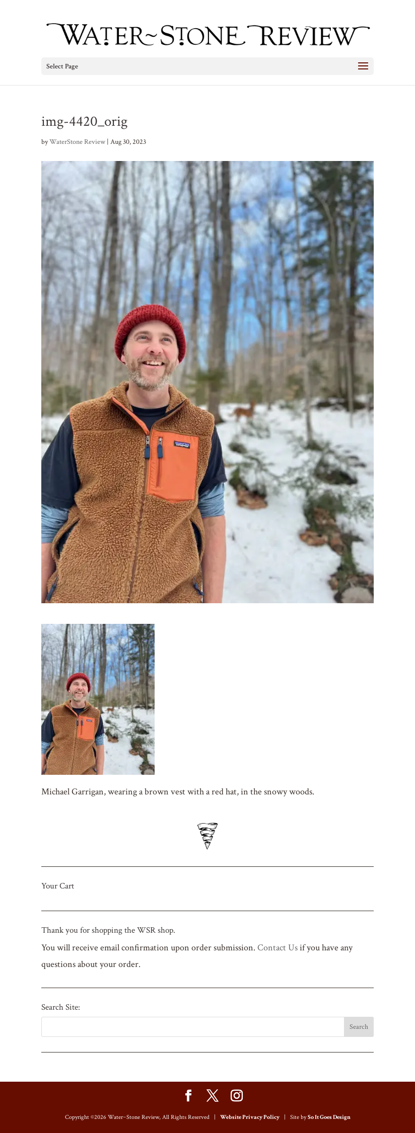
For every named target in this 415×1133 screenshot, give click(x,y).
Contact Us (277, 947)
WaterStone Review (77, 141)
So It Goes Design (329, 1117)
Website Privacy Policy (250, 1117)
